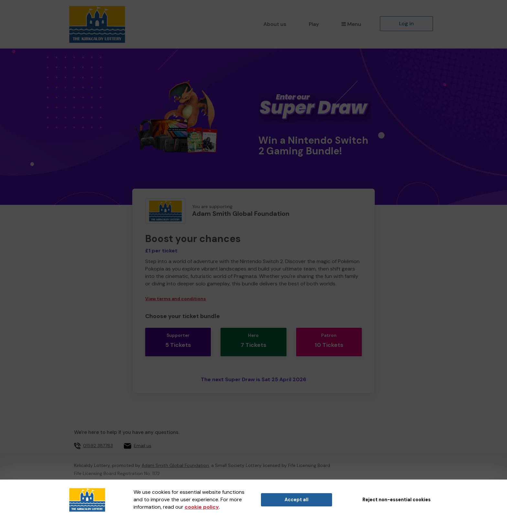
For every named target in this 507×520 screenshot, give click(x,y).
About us (275, 24)
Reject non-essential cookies (396, 500)
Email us (142, 439)
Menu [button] (351, 24)
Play (314, 24)
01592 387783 (98, 439)
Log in (406, 23)
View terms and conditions (175, 299)
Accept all (296, 500)
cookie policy (202, 506)
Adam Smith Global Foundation (175, 458)
